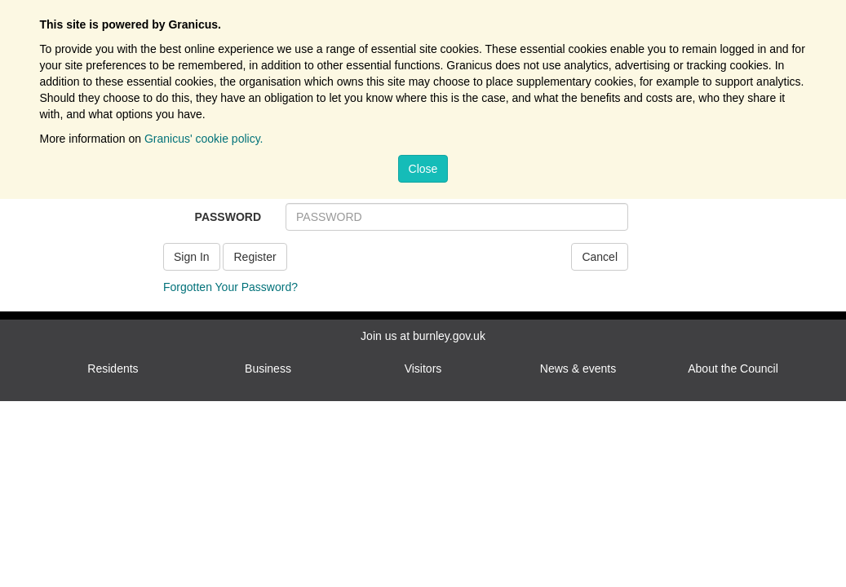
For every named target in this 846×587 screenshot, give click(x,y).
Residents (112, 368)
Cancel (600, 256)
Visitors (423, 368)
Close (423, 168)
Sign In (192, 256)
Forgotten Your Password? (230, 287)
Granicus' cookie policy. (204, 138)
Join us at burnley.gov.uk (423, 335)
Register (254, 256)
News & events (578, 368)
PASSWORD (228, 216)
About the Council (733, 368)
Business (268, 368)
